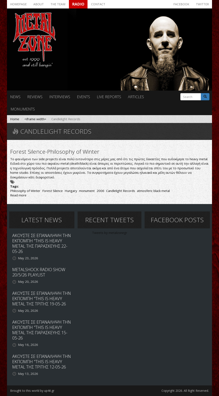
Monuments (23, 109)
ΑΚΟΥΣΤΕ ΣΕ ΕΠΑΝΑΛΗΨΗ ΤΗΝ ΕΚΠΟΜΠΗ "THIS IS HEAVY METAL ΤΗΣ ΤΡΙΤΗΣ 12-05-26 (41, 361)
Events (83, 96)
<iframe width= (35, 119)
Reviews (34, 96)
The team (58, 4)
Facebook (181, 4)
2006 (100, 191)
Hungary (71, 191)
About (38, 4)
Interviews (59, 96)
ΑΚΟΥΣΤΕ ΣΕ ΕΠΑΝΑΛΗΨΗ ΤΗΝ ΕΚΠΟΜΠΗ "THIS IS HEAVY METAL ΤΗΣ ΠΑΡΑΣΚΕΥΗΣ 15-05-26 (41, 330)
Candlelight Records (120, 191)
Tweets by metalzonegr (109, 232)
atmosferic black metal (153, 191)
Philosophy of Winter (25, 191)
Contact (98, 4)
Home (14, 119)
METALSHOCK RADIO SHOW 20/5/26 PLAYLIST (38, 272)
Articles (136, 96)
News (15, 96)
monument (87, 191)
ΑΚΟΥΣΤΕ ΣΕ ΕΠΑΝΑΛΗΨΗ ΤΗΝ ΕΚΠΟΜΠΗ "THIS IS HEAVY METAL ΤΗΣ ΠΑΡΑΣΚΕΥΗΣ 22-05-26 (41, 243)
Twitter (202, 4)
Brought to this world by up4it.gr (32, 391)
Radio (78, 4)
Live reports (109, 96)
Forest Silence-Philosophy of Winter (54, 151)
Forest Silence (52, 191)
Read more (18, 195)
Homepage (18, 4)
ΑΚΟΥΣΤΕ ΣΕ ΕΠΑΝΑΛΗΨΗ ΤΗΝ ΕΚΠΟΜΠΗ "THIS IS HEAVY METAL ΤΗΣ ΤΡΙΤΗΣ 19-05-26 (41, 298)
